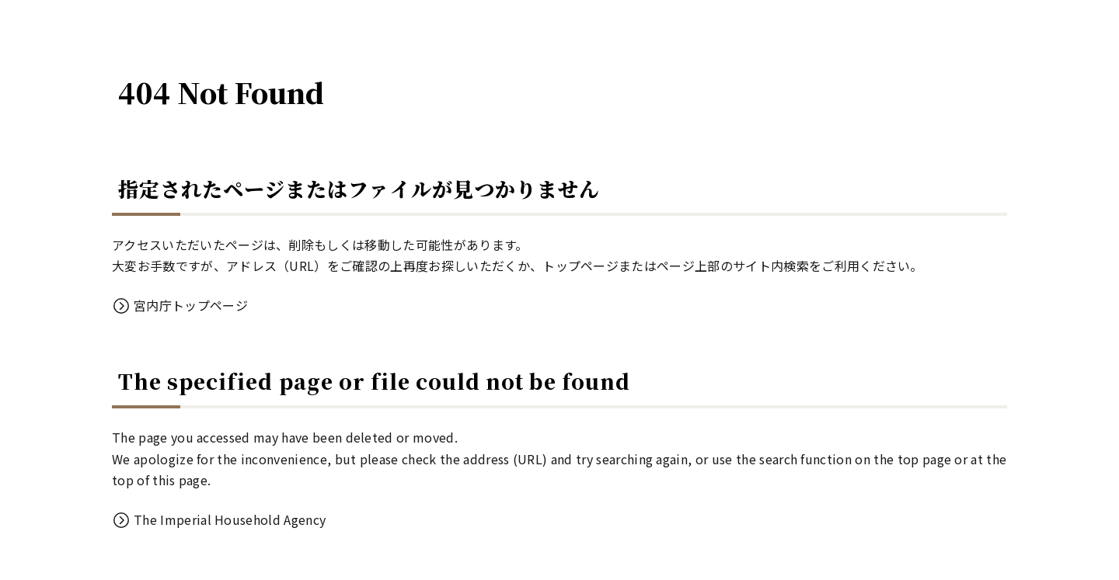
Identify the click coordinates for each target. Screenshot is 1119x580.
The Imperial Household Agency (230, 519)
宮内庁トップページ (191, 305)
